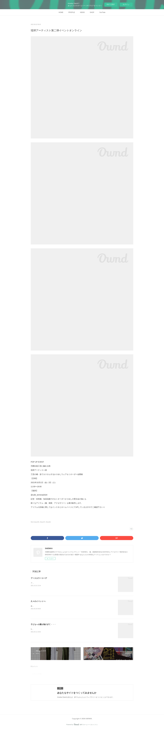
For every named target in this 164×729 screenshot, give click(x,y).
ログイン (126, 4)
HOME (61, 12)
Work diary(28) (35, 522)
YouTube (102, 12)
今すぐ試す (110, 4)
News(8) (48, 522)
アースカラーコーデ (39, 578)
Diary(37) (42, 522)
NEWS (82, 12)
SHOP (92, 12)
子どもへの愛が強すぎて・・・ (43, 624)
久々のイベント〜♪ (38, 601)
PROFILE (71, 12)
